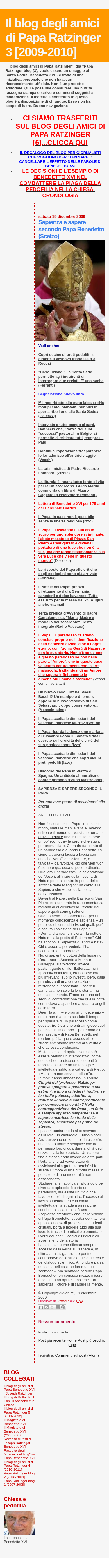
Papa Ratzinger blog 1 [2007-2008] (19, 1482)
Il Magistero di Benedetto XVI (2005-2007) (15, 1431)
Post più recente (52, 1340)
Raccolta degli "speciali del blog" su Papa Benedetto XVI (19, 1454)
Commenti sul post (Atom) (77, 1355)
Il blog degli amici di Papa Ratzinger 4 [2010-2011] (18, 1465)
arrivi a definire (50, 837)
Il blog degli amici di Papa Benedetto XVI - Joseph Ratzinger (19, 1389)
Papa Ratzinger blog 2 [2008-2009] (19, 1475)
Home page (72, 1342)
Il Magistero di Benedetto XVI (15, 1422)
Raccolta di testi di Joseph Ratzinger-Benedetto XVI (17, 1442)
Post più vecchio (91, 1340)
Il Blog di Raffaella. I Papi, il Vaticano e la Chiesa (19, 1401)
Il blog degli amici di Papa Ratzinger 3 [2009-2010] (53, 37)
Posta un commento (53, 1332)
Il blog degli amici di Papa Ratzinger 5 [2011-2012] (18, 1412)
